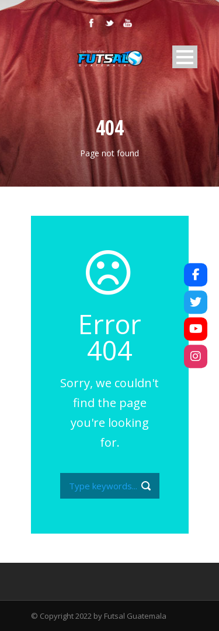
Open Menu (184, 56)
